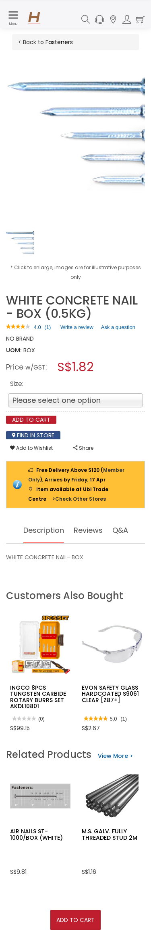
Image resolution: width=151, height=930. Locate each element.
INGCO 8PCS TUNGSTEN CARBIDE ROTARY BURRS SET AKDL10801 (38, 697)
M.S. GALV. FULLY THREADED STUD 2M (109, 834)
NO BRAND (20, 339)
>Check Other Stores (79, 498)
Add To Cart (75, 920)
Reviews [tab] (88, 530)
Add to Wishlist (31, 448)
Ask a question (118, 327)
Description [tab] (43, 530)
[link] (18, 327)
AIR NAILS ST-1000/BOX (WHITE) (36, 834)
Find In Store (33, 435)
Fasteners (59, 42)
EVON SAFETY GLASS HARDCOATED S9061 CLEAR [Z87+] (110, 694)
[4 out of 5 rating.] (37, 327)
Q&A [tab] (120, 530)
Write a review (76, 328)
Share (83, 448)
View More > (115, 756)
